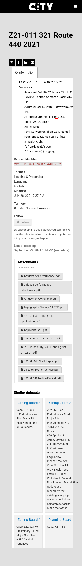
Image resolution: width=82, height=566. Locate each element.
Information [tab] (24, 72)
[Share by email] (32, 62)
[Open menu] (75, 6)
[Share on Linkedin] (26, 62)
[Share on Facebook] (19, 62)
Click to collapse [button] (26, 267)
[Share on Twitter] (12, 62)
